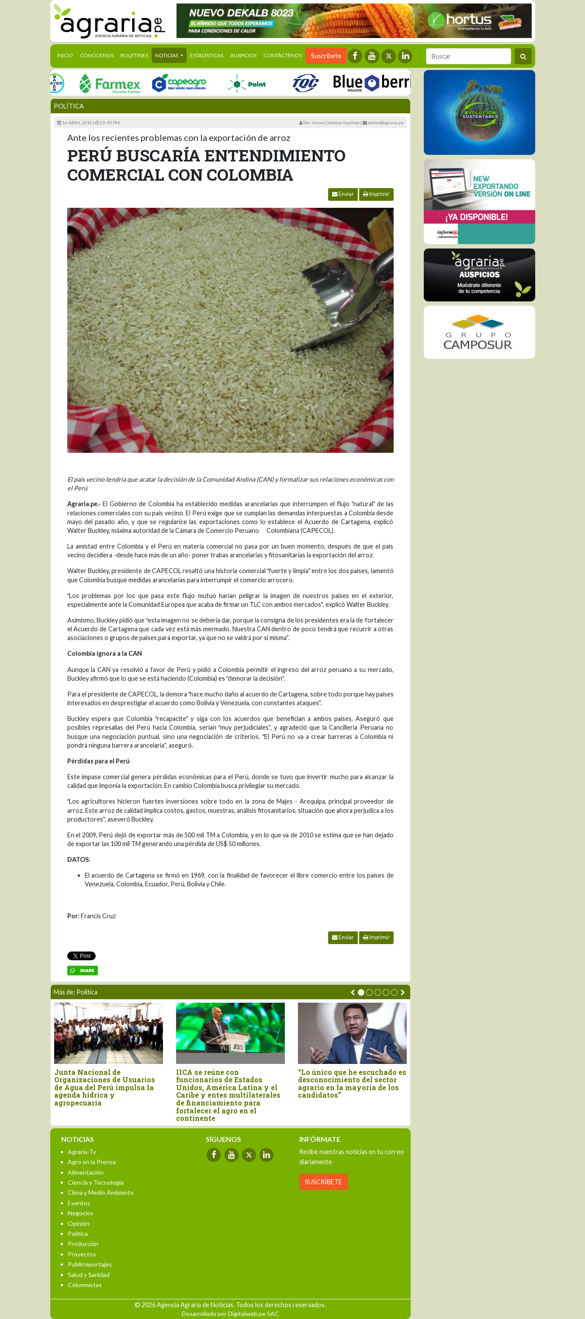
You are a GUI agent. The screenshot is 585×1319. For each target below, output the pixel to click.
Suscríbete (326, 55)
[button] (361, 992)
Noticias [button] (167, 55)
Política (69, 106)
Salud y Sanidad (89, 1274)
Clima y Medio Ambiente (101, 1192)
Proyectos (82, 1254)
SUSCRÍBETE (323, 1182)
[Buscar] (468, 56)
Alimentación (86, 1172)
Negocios (80, 1213)
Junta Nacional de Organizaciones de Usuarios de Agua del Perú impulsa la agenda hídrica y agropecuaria (105, 1087)
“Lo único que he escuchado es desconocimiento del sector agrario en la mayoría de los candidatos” (352, 1083)
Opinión (79, 1223)
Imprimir (376, 194)
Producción (83, 1243)
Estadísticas (206, 55)
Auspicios (243, 55)
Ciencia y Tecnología (96, 1182)
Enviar (343, 194)
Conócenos (97, 55)
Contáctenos (282, 55)
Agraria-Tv (82, 1151)
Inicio (66, 55)
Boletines (134, 55)
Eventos (79, 1203)
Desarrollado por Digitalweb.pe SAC (230, 1313)
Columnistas (85, 1284)
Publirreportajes (90, 1264)
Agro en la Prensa (92, 1161)
